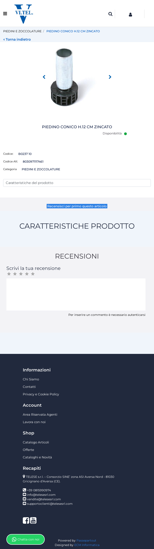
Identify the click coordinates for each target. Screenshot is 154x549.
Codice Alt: (10, 161)
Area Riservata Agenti (40, 414)
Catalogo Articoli (36, 442)
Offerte (28, 450)
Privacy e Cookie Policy (41, 394)
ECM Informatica (86, 545)
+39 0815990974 (39, 490)
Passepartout (86, 540)
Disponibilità (112, 133)
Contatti (29, 387)
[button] (110, 14)
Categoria (10, 169)
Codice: (8, 153)
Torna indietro (17, 39)
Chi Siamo (31, 379)
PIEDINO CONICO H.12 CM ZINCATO (73, 31)
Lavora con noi (34, 422)
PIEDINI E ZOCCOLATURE (22, 31)
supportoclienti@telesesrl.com (50, 504)
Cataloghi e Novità (37, 457)
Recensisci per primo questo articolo (77, 206)
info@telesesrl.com (41, 495)
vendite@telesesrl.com (44, 499)
